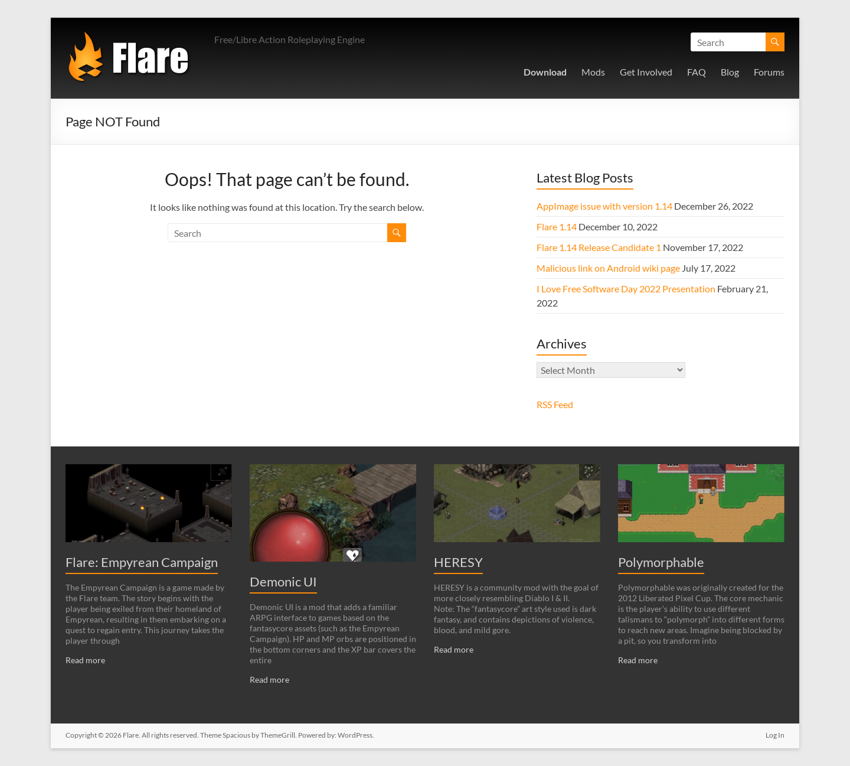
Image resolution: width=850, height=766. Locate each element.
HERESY (458, 562)
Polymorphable (661, 562)
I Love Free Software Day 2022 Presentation (626, 288)
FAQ (696, 71)
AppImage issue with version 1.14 (604, 205)
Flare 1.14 (557, 226)
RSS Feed (555, 404)
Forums (769, 71)
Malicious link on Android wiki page (608, 267)
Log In (775, 735)
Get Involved (646, 71)
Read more (85, 660)
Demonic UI (283, 581)
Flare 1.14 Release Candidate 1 (599, 247)
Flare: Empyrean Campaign (142, 562)
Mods (593, 71)
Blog (730, 71)
